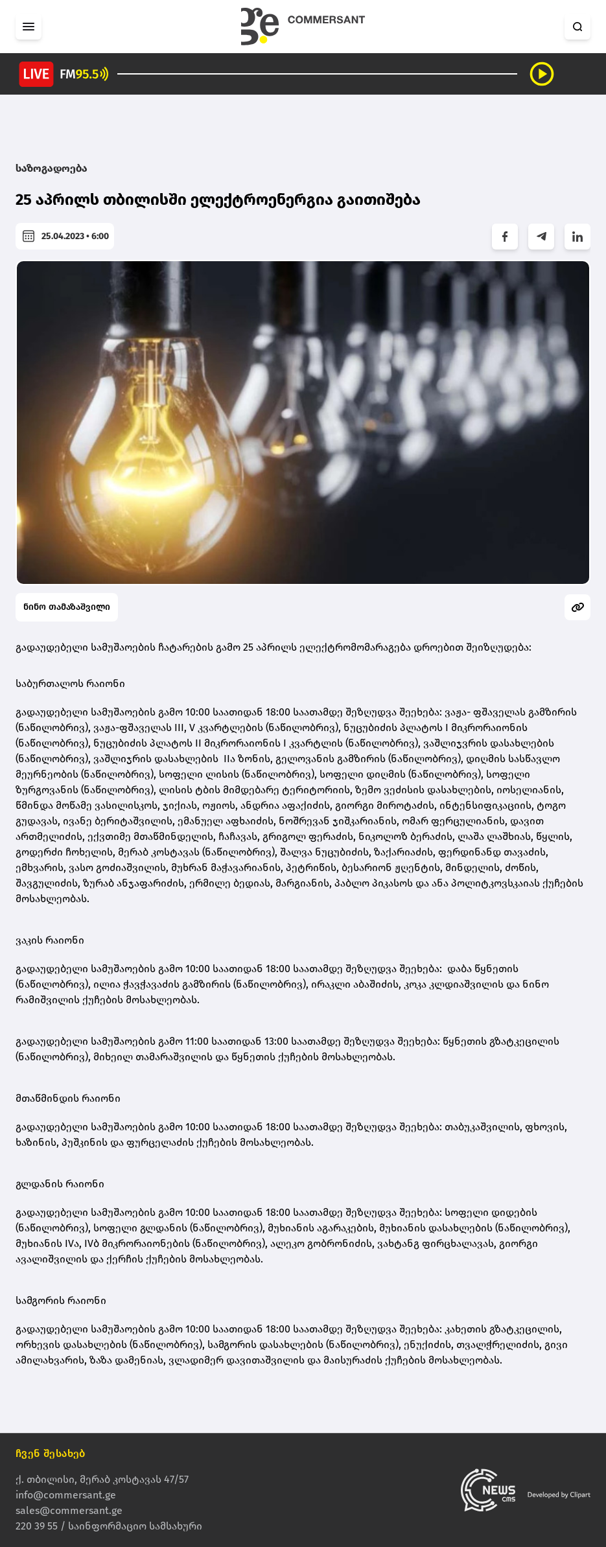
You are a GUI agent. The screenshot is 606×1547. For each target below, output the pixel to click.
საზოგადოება (51, 168)
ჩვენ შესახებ (51, 1453)
